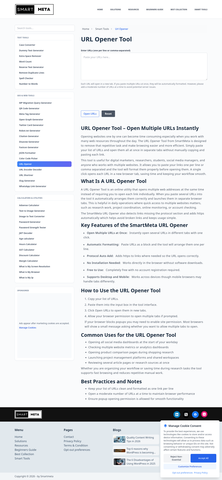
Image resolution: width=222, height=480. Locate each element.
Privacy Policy (201, 472)
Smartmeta (46, 476)
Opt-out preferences (182, 472)
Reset (108, 113)
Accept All (203, 458)
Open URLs (90, 113)
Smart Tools (102, 28)
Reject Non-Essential (176, 458)
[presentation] (104, 97)
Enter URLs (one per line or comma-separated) (105, 50)
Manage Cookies (27, 327)
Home (85, 28)
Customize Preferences (190, 466)
